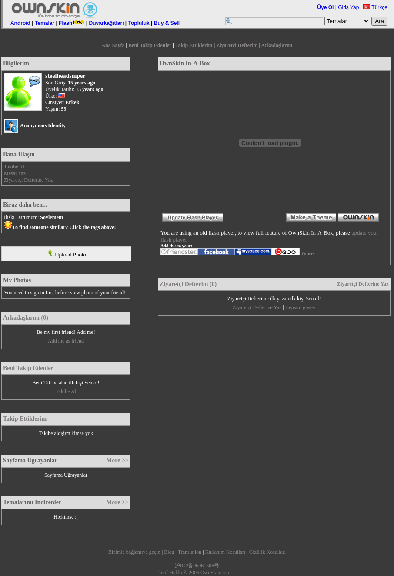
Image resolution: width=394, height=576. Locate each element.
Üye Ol (325, 7)
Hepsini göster (300, 307)
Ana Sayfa (112, 45)
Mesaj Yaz (15, 173)
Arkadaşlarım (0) (25, 317)
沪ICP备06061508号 (197, 566)
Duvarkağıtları (106, 23)
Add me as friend (66, 341)
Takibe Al (14, 167)
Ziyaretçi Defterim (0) (188, 284)
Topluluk (139, 23)
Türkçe (375, 7)
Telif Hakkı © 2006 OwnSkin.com (194, 572)
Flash (71, 23)
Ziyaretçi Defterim (236, 45)
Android (20, 23)
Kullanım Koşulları (225, 552)
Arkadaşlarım (277, 45)
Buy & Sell (167, 23)
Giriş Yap (348, 7)
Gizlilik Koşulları (267, 552)
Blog (169, 552)
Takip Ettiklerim (194, 45)
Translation (189, 552)
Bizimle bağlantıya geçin (134, 552)
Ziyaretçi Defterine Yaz (28, 180)
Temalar (44, 23)
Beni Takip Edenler (149, 45)
